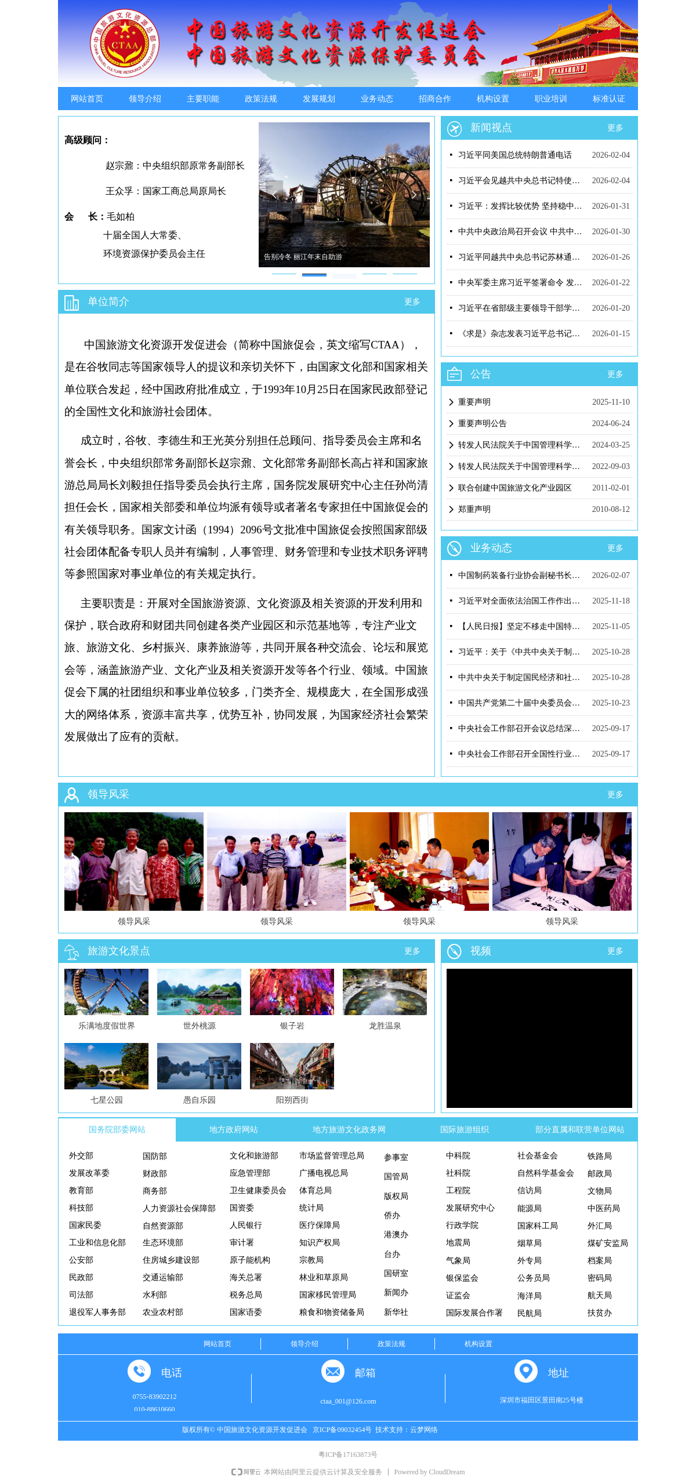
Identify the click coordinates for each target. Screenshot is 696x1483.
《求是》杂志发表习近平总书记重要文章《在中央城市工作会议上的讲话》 (522, 333)
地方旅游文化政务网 (349, 1129)
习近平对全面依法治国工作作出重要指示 (522, 601)
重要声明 (474, 402)
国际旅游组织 (464, 1129)
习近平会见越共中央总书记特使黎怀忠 (522, 180)
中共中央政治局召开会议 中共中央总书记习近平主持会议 (522, 231)
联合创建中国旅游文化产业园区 (515, 488)
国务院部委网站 (117, 1129)
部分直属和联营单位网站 (580, 1129)
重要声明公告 (482, 423)
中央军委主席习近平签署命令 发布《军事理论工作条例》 (522, 282)
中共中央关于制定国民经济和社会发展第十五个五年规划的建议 (522, 677)
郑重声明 (474, 509)
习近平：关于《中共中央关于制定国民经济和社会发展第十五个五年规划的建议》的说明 (522, 652)
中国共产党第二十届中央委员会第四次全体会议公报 (522, 703)
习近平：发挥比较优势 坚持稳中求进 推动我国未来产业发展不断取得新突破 (522, 206)
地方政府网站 (233, 1129)
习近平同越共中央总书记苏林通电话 (522, 257)
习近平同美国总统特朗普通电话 (515, 155)
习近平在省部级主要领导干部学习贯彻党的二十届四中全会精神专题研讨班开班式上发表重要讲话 (522, 308)
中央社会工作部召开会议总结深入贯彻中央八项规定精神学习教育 (522, 728)
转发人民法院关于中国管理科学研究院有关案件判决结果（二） (522, 445)
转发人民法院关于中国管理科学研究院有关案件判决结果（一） (522, 466)
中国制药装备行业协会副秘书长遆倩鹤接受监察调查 (522, 575)
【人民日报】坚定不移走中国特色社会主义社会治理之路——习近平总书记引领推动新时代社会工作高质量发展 (522, 626)
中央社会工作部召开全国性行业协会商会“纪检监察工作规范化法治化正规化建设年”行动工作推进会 (522, 754)
